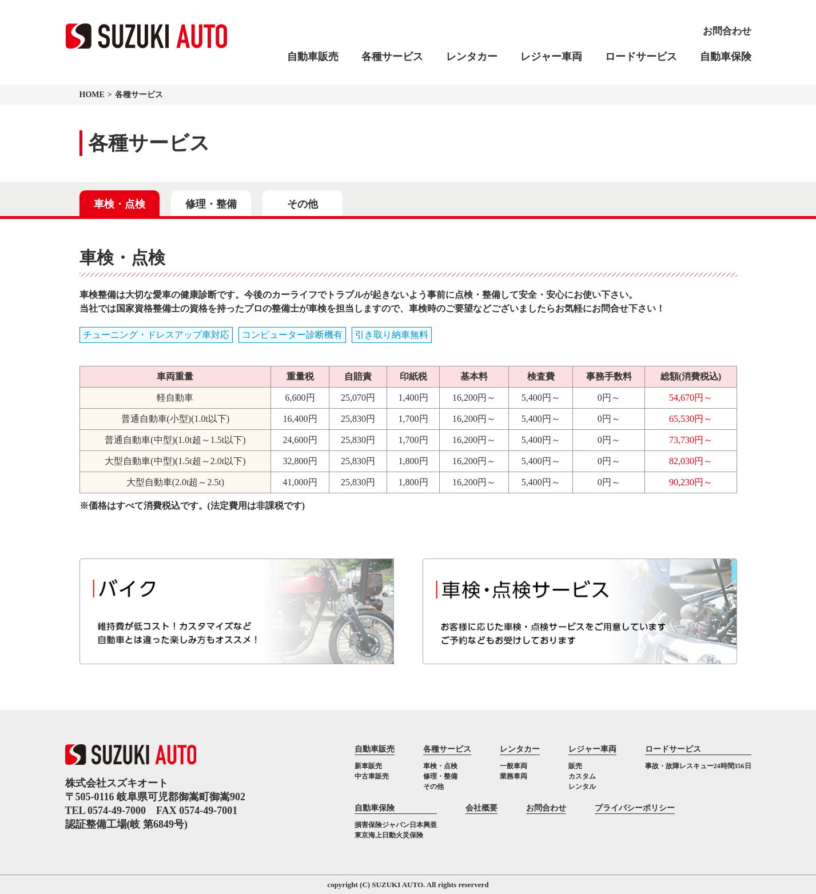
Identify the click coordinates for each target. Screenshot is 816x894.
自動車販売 (313, 56)
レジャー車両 (551, 56)
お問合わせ (546, 808)
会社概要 (481, 808)
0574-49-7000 (116, 810)
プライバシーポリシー (635, 808)
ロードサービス (641, 56)
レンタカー (471, 56)
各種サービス (392, 56)
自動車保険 (725, 56)
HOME (92, 94)
